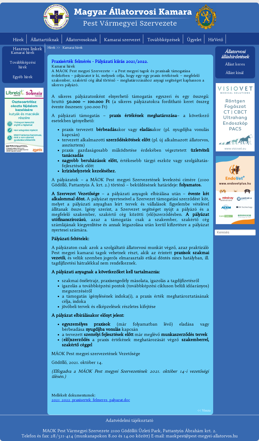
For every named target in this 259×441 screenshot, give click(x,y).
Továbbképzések (163, 39)
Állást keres (235, 64)
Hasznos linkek (27, 48)
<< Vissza (204, 410)
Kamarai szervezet (122, 39)
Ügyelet (194, 39)
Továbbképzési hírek (22, 64)
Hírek (18, 39)
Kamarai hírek (22, 52)
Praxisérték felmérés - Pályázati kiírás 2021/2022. (100, 61)
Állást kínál (234, 72)
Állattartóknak (45, 39)
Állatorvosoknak (81, 39)
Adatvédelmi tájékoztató (129, 420)
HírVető (215, 39)
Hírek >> (54, 47)
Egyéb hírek (23, 77)
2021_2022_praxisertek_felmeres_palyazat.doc (91, 400)
